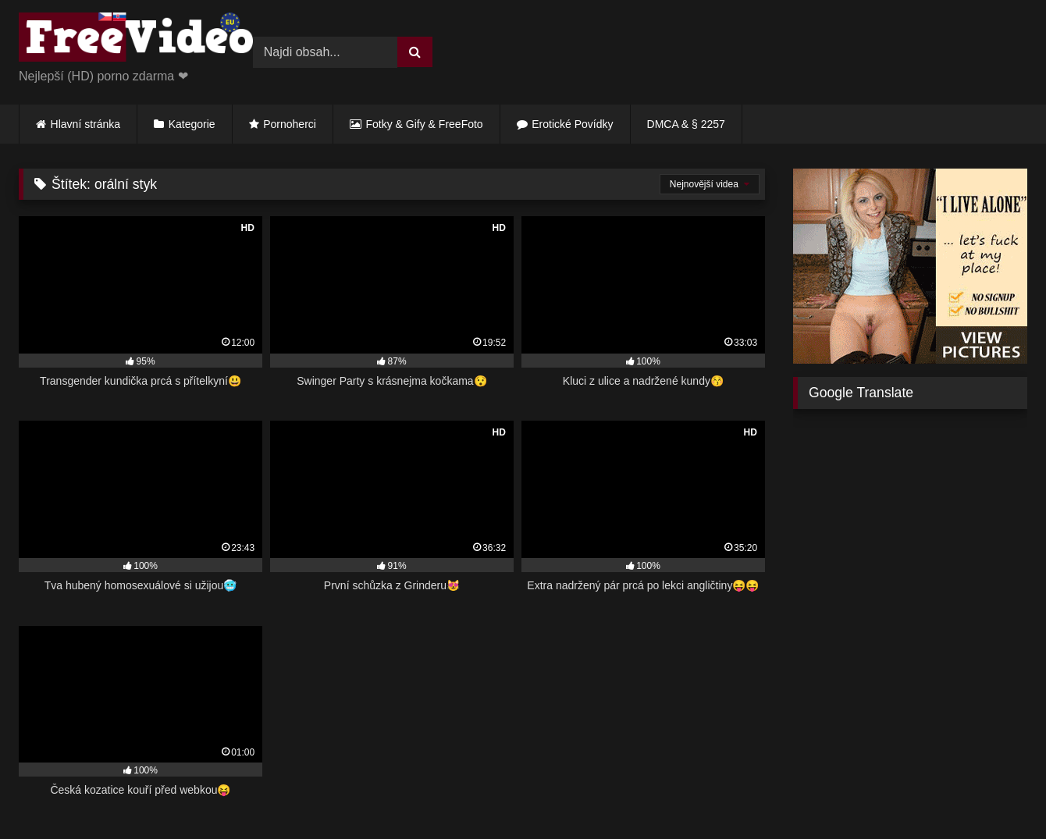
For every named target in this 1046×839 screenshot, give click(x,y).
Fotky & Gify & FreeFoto (424, 124)
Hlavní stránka (85, 124)
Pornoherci (289, 124)
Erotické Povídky (572, 124)
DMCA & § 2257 (686, 124)
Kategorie (192, 124)
